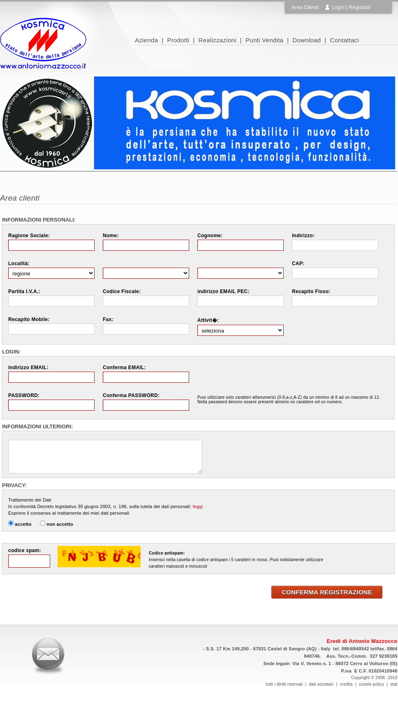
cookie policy (371, 684)
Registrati (360, 7)
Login (338, 7)
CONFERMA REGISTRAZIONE (327, 592)
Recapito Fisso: (311, 291)
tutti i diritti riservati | (287, 684)
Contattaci (344, 40)
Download (306, 40)
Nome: (111, 235)
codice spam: (24, 550)
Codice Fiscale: (122, 291)
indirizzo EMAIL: (28, 367)
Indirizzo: (303, 235)
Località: (19, 263)
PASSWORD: (23, 395)
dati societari (321, 684)
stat (393, 684)
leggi (198, 506)
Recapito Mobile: (29, 319)
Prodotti (178, 40)
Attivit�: (208, 320)
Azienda (146, 40)
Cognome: (210, 235)
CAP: (298, 263)
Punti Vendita (264, 40)
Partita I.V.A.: (24, 291)
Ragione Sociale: (29, 235)
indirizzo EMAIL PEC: (223, 291)
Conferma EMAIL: (124, 367)
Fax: (108, 319)
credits (346, 684)
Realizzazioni (217, 40)
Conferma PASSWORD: (131, 395)
